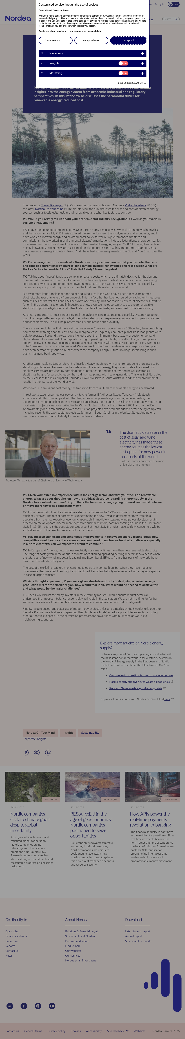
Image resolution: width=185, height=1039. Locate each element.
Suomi (66, 10)
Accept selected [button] (91, 40)
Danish (42, 10)
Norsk (49, 10)
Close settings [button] (53, 40)
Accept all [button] (128, 40)
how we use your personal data (85, 31)
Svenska (57, 10)
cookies (60, 31)
